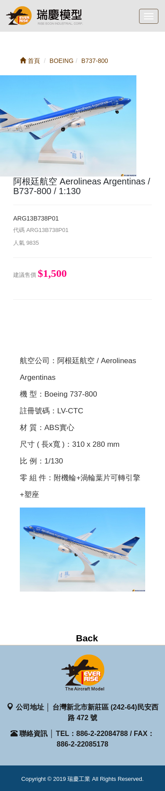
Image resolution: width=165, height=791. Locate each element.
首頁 (30, 60)
